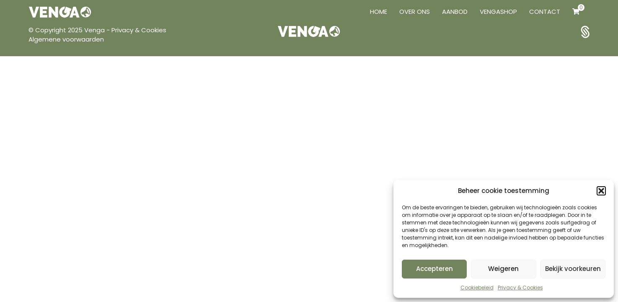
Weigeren (503, 268)
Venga (95, 30)
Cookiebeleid (477, 287)
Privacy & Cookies (520, 287)
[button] (601, 191)
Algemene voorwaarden (66, 39)
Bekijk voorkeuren (573, 268)
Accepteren (434, 268)
